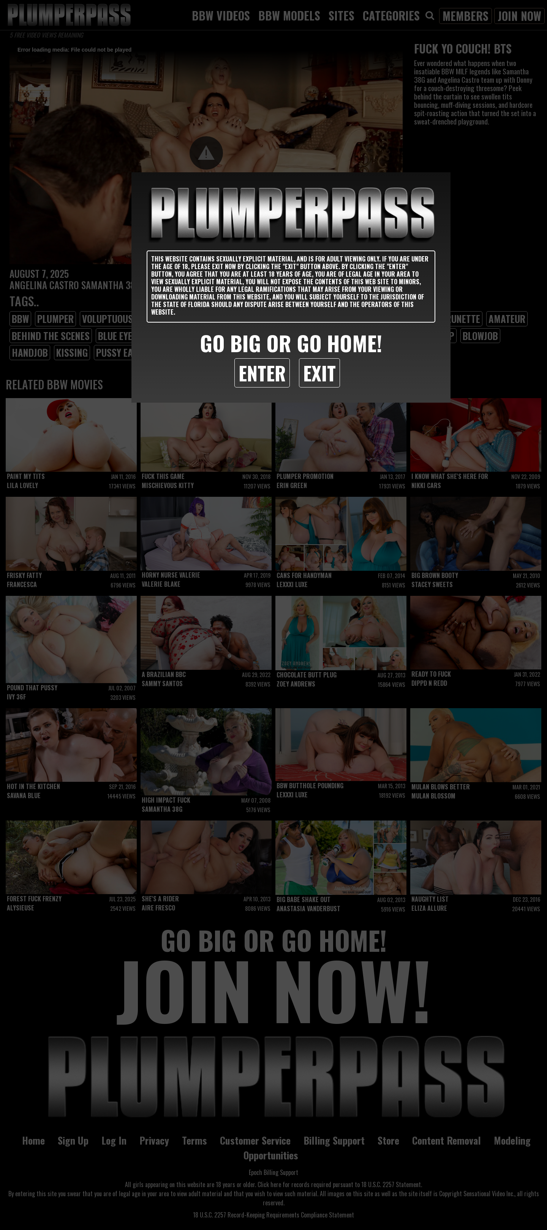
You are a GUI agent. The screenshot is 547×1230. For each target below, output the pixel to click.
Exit (319, 373)
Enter (262, 373)
